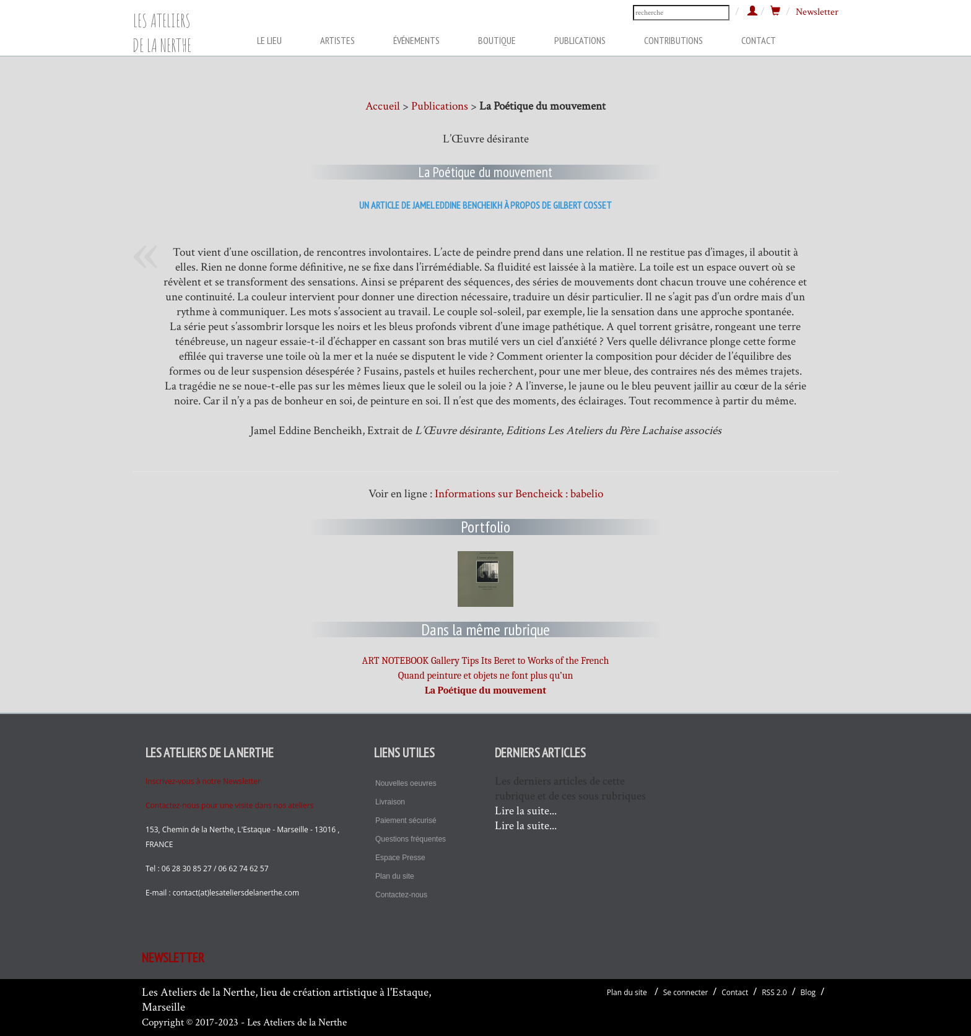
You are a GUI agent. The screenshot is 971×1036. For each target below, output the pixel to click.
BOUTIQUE (497, 40)
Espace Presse (400, 857)
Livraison (390, 802)
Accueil (382, 106)
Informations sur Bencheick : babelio (519, 494)
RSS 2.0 (774, 992)
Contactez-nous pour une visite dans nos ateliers (229, 805)
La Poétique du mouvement (485, 690)
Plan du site (394, 876)
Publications (439, 106)
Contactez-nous (401, 894)
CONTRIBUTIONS (673, 40)
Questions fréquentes (410, 839)
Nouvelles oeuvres (406, 783)
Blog (808, 992)
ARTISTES (337, 40)
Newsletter (817, 12)
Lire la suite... (526, 811)
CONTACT (758, 40)
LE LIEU (269, 40)
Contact (734, 992)
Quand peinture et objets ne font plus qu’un (485, 675)
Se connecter (685, 992)
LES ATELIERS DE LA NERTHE (162, 27)
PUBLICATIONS (580, 40)
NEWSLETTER (173, 957)
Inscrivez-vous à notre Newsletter (203, 781)
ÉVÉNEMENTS (416, 40)
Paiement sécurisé (406, 820)
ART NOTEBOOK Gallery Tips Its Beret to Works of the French (485, 660)
